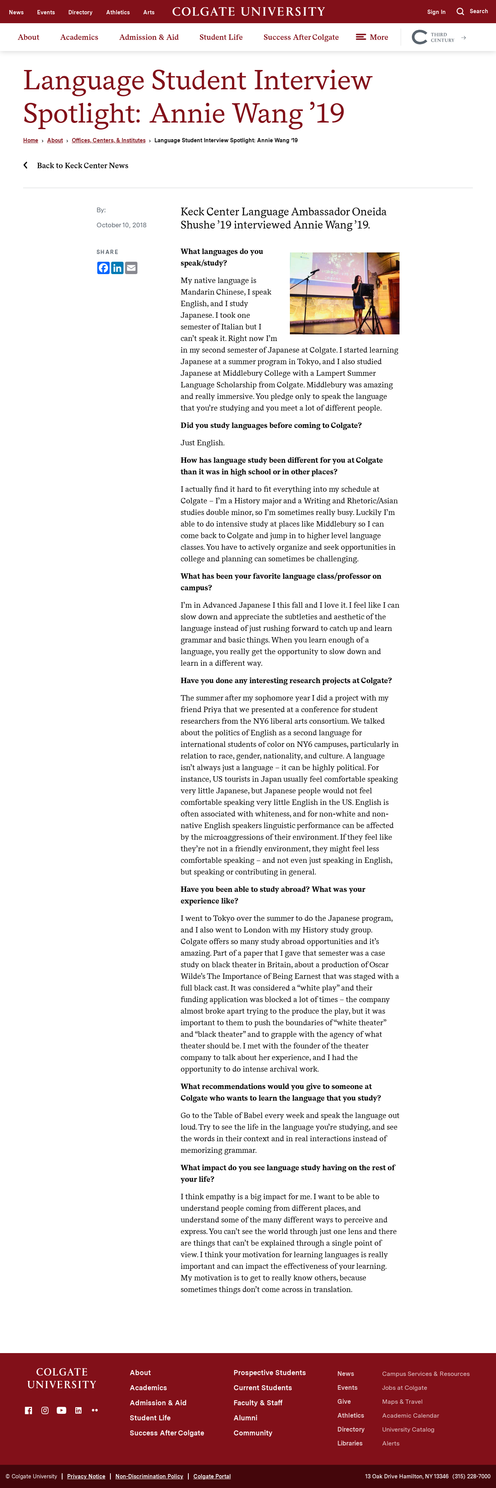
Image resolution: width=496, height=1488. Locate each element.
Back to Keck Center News (83, 165)
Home (30, 140)
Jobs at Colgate (404, 1387)
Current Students (263, 1388)
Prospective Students (270, 1373)
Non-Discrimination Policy (149, 1476)
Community (253, 1433)
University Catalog (408, 1429)
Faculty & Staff (258, 1403)
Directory (80, 12)
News (16, 12)
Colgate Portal (212, 1476)
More (379, 37)
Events (46, 12)
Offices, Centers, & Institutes (109, 140)
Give (344, 1401)
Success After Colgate (301, 37)
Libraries (349, 1443)
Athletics (118, 12)
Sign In (436, 12)
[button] (472, 11)
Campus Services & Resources (426, 1373)
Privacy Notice (86, 1476)
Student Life (221, 37)
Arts (148, 12)
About (28, 37)
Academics (79, 37)
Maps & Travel (402, 1401)
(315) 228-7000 (471, 1476)
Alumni (245, 1418)
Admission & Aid (149, 37)
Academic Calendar (410, 1415)
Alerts (391, 1443)
